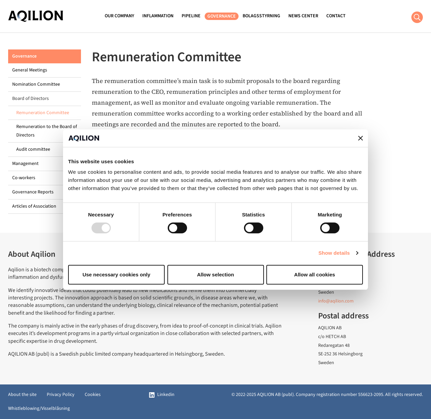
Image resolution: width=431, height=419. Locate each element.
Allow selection (215, 274)
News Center (303, 16)
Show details (334, 253)
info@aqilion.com (336, 301)
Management (25, 163)
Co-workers (23, 177)
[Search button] (417, 17)
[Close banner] (360, 138)
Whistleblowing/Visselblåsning (39, 408)
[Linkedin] (162, 395)
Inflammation (157, 16)
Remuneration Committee (42, 112)
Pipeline (191, 16)
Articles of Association (34, 206)
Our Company (119, 16)
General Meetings (29, 70)
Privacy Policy (61, 394)
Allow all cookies (314, 274)
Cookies (93, 394)
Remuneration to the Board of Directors (46, 131)
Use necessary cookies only (116, 274)
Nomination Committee (36, 84)
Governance (221, 16)
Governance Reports (33, 192)
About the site (22, 394)
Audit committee (33, 149)
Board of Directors (30, 98)
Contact (336, 16)
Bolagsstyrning (261, 16)
